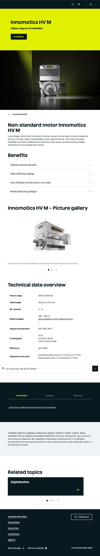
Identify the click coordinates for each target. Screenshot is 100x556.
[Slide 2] (51, 269)
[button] (72, 4)
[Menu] (90, 4)
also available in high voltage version (55, 319)
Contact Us (78, 4)
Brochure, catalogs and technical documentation (33, 407)
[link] (9, 114)
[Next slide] (56, 269)
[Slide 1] (48, 269)
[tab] (22, 395)
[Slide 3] (53, 500)
